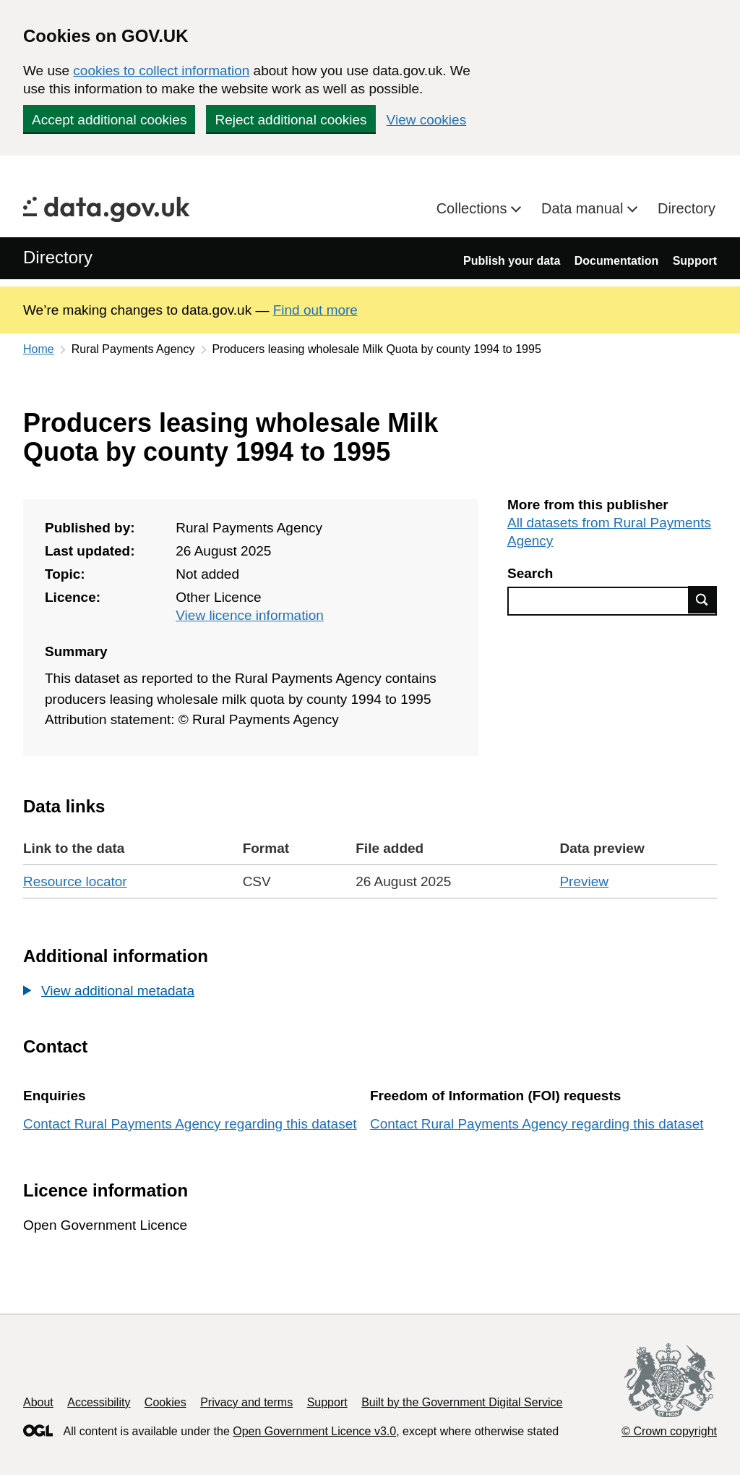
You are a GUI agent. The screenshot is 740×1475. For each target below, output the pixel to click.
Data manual (584, 208)
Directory (686, 208)
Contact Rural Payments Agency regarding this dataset (190, 1123)
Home (38, 349)
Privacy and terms (246, 1402)
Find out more (315, 310)
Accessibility (98, 1402)
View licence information (250, 615)
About (38, 1402)
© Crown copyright (669, 1431)
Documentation (616, 261)
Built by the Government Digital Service (461, 1402)
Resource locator (75, 881)
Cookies (165, 1402)
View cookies (427, 120)
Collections (473, 208)
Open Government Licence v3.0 (314, 1431)
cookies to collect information (161, 70)
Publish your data (511, 261)
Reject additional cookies (290, 119)
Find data (702, 599)
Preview (583, 881)
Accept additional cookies (109, 119)
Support (695, 261)
